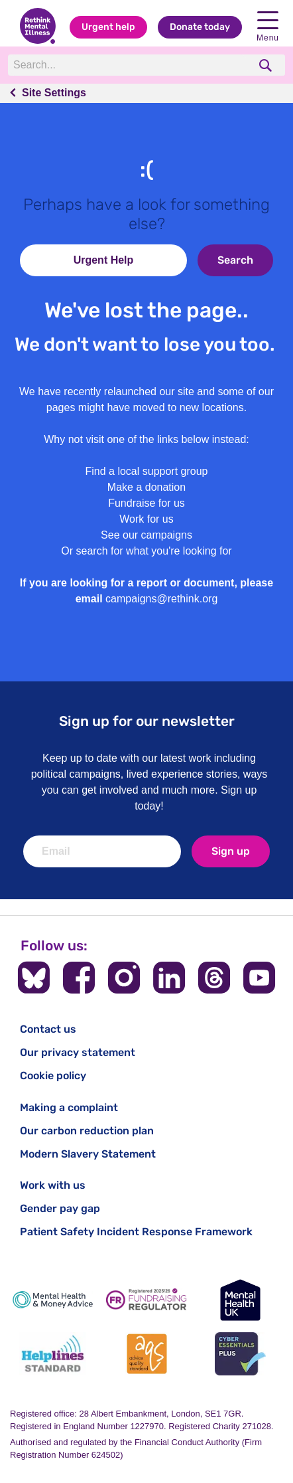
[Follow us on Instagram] (124, 977)
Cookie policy (53, 1075)
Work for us (146, 519)
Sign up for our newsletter (147, 721)
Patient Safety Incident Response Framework (136, 1231)
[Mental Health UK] (240, 1300)
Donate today (200, 27)
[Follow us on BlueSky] (34, 977)
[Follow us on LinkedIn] (169, 977)
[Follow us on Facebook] (79, 977)
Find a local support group (147, 471)
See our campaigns (146, 535)
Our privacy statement (77, 1052)
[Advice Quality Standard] (146, 1353)
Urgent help (108, 27)
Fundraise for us (146, 503)
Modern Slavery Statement (88, 1154)
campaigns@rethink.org (161, 598)
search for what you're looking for (154, 551)
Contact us (48, 1029)
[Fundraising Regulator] (146, 1300)
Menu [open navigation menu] (268, 27)
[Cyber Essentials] (240, 1353)
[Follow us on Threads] (214, 977)
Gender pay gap (60, 1208)
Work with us (53, 1185)
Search (235, 260)
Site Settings (54, 92)
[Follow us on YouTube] (259, 977)
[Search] (128, 65)
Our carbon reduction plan (87, 1130)
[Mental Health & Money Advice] (53, 1300)
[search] (267, 65)
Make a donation (146, 487)
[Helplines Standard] (53, 1353)
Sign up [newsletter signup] (230, 851)
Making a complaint (69, 1107)
